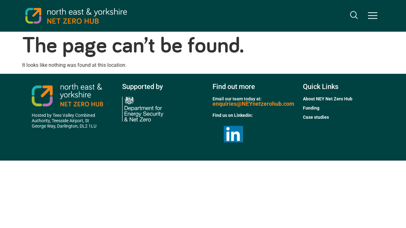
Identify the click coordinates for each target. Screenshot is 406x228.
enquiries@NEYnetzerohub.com (253, 103)
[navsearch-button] (353, 16)
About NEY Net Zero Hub (327, 98)
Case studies (316, 117)
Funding (311, 108)
